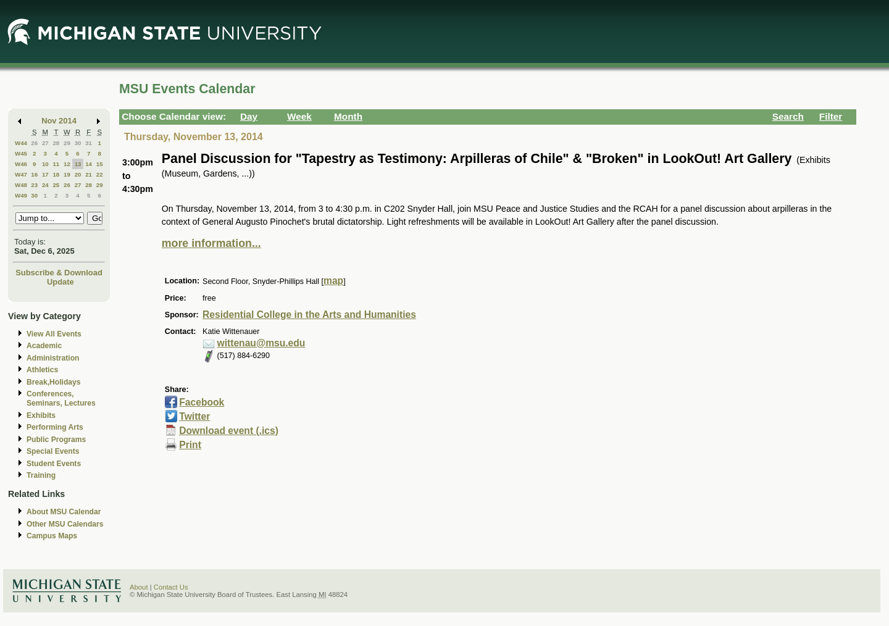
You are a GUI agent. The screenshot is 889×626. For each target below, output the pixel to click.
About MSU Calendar (64, 511)
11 (55, 164)
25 (55, 185)
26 (34, 143)
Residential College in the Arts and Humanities (309, 314)
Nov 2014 (59, 120)
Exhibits (41, 415)
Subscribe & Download (58, 272)
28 (55, 143)
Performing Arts (55, 427)
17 (45, 174)
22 (99, 174)
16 (34, 174)
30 (78, 143)
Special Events (53, 451)
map (333, 280)
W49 (21, 195)
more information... (211, 243)
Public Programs (56, 439)
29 (67, 143)
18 (55, 174)
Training (41, 475)
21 (88, 174)
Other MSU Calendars (65, 524)
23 (34, 185)
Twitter (194, 416)
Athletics (42, 369)
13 (78, 164)
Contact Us (171, 587)
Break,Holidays (54, 382)
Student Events (54, 463)
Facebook (201, 402)
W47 (21, 174)
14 (88, 164)
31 (88, 143)
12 (67, 164)
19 (67, 174)
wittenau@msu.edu (261, 343)
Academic (44, 345)
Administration (53, 358)
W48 (21, 185)
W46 (21, 164)
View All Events (54, 334)
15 (99, 164)
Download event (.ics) (228, 430)
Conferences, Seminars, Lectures (61, 398)
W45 (21, 153)
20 (78, 174)
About (139, 587)
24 (45, 185)
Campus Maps (52, 536)
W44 (21, 143)
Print (190, 445)
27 (45, 143)
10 (45, 164)
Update (60, 281)
